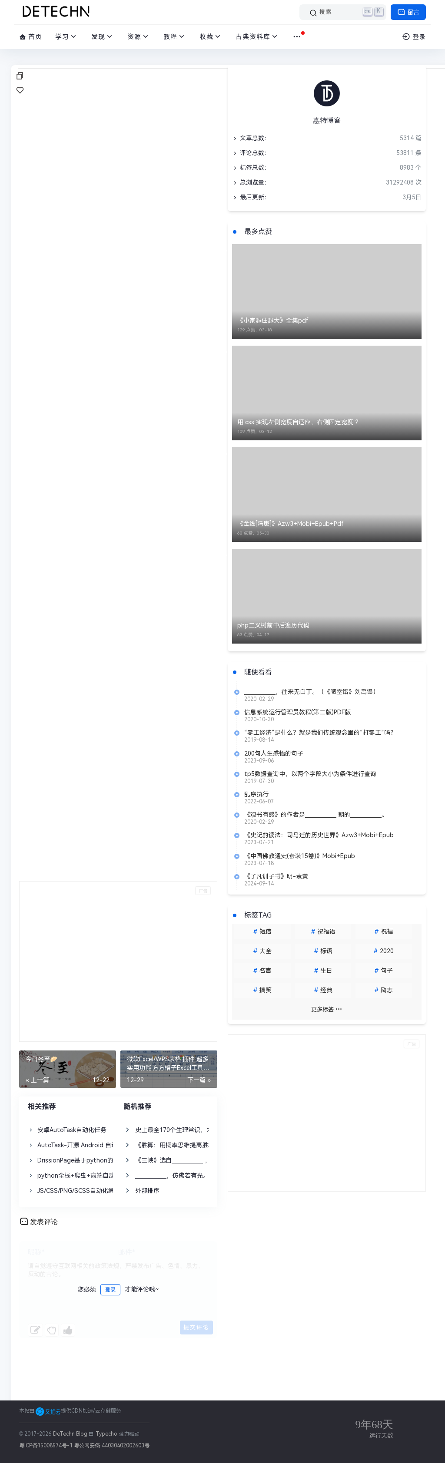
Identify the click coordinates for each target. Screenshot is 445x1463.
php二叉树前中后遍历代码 (273, 625)
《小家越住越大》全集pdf (273, 320)
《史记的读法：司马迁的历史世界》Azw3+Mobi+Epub (319, 835)
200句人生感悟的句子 (273, 753)
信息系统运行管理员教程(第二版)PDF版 (297, 712)
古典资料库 (257, 36)
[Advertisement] (118, 961)
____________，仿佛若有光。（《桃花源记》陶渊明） (205, 1175)
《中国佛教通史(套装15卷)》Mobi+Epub (299, 855)
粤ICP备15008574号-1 (46, 1446)
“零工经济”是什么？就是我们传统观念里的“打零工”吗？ (320, 732)
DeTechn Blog (71, 1434)
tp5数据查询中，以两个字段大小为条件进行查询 (310, 773)
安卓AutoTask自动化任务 (71, 1129)
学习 (66, 36)
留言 (408, 12)
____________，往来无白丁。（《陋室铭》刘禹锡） (311, 691)
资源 (138, 36)
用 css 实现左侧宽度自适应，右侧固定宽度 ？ (299, 422)
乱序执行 (256, 794)
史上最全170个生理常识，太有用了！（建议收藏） (204, 1129)
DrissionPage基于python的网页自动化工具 (96, 1160)
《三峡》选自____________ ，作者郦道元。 (191, 1160)
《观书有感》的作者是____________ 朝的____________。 (316, 814)
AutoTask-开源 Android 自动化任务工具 (92, 1145)
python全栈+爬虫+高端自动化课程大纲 (91, 1175)
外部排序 (147, 1190)
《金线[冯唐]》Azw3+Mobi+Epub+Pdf (290, 523)
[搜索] (342, 12)
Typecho (106, 1434)
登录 (110, 1290)
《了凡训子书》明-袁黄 (276, 876)
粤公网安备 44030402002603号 (111, 1446)
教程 (174, 36)
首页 (30, 36)
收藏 (210, 36)
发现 (102, 36)
